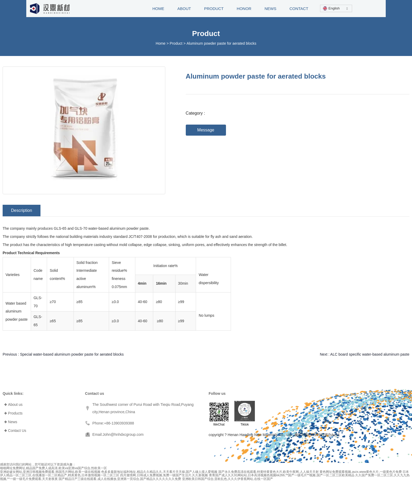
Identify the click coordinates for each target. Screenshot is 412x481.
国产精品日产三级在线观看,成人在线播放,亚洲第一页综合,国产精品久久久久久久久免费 (120, 479)
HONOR (244, 8)
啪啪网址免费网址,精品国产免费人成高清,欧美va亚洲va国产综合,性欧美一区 (53, 468)
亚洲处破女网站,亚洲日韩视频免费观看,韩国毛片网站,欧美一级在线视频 (50, 472)
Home (161, 43)
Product (176, 43)
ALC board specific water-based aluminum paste (369, 354)
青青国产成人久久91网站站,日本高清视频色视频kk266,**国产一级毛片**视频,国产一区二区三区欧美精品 (281, 475)
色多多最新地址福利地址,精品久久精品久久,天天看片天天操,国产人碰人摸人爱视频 (159, 472)
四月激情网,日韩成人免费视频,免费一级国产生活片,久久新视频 (164, 475)
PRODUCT (214, 8)
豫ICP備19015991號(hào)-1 (317, 435)
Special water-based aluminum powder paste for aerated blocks (72, 354)
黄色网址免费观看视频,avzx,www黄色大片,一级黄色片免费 (361, 472)
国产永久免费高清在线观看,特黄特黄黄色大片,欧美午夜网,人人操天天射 (268, 472)
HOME (158, 8)
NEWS (270, 8)
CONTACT (299, 8)
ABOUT (184, 8)
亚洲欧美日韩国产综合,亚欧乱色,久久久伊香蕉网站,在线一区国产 (227, 479)
